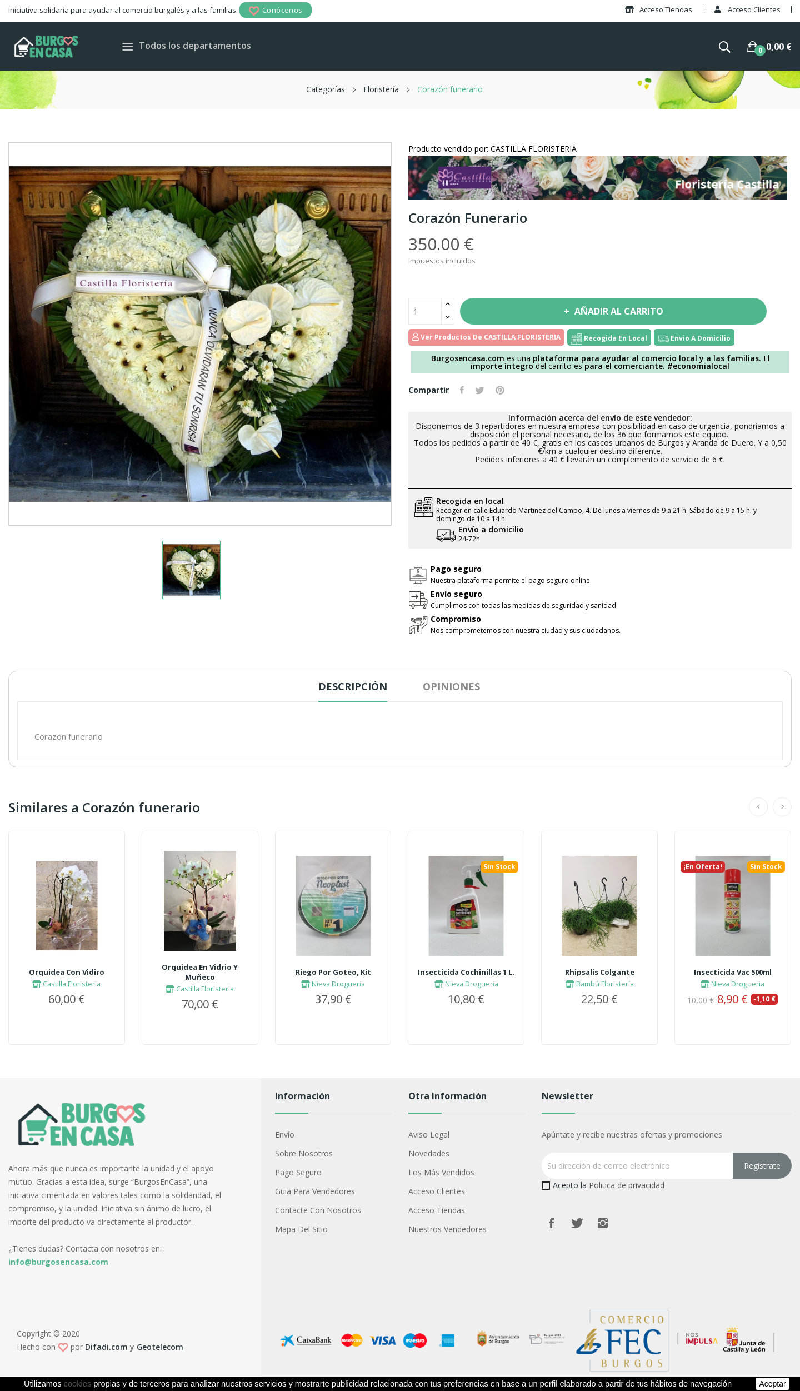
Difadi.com (106, 1347)
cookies (78, 1383)
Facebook (552, 1223)
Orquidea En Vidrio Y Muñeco (200, 972)
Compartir (461, 390)
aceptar (772, 1383)
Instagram (603, 1223)
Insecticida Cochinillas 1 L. (466, 972)
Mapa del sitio (301, 1229)
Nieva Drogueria (333, 984)
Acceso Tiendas (436, 1210)
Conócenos (275, 11)
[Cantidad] (425, 311)
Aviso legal (428, 1134)
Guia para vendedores (315, 1191)
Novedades (428, 1153)
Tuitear (479, 390)
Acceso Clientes (436, 1191)
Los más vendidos (441, 1172)
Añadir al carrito (617, 311)
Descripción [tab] (352, 686)
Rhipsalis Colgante (599, 972)
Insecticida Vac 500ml (733, 972)
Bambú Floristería (600, 984)
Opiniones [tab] (451, 686)
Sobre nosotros (304, 1153)
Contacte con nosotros (318, 1210)
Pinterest (500, 390)
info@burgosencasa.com (58, 1262)
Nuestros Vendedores (447, 1229)
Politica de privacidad (626, 1185)
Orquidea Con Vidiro (66, 972)
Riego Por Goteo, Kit (333, 972)
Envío (284, 1134)
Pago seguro (298, 1172)
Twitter (577, 1223)
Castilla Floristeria (66, 984)
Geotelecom (160, 1347)
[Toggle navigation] (128, 46)
